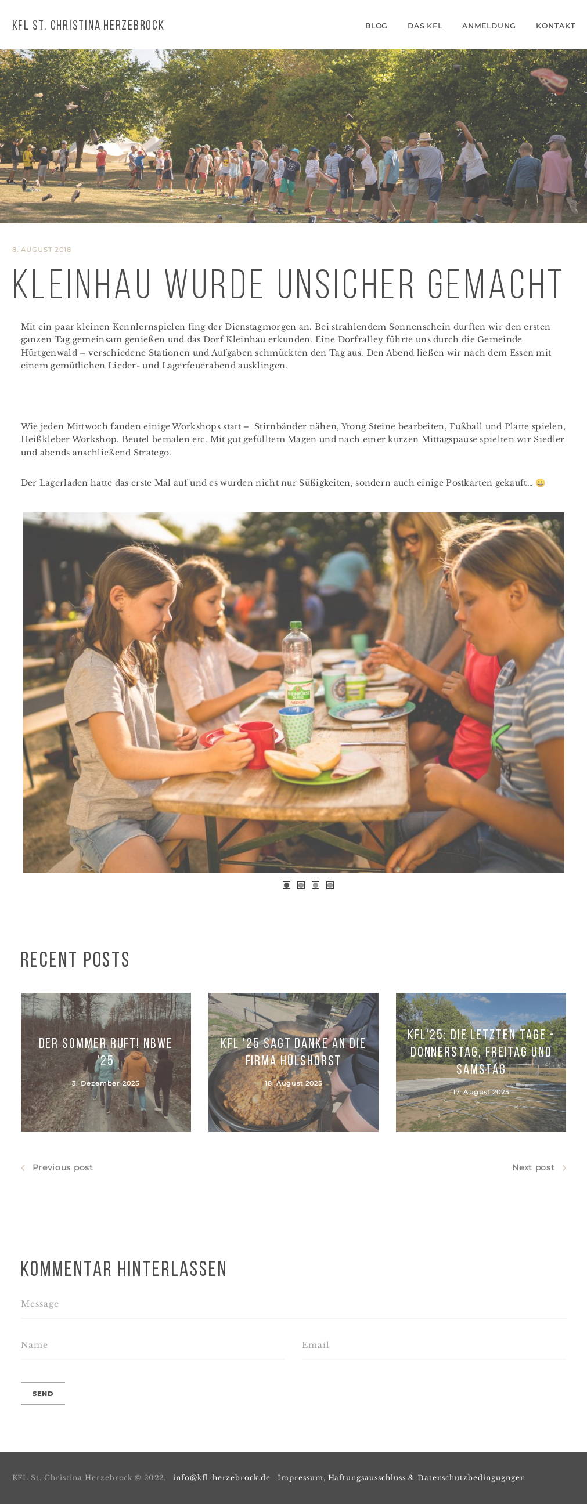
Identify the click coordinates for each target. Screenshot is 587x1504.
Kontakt (555, 25)
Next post (539, 1167)
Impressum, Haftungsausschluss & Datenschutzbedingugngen (401, 1477)
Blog (376, 25)
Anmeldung (489, 25)
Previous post (57, 1167)
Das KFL (425, 25)
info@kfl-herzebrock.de (222, 1477)
